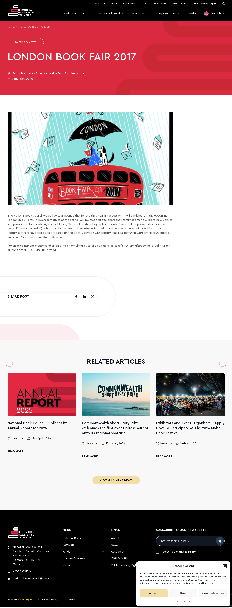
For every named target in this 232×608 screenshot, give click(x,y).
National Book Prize (76, 13)
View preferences (213, 593)
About (98, 4)
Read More (15, 452)
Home (11, 27)
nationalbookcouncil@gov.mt (32, 579)
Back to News (22, 42)
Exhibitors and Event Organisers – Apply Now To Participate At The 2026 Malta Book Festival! (190, 429)
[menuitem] (214, 13)
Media (192, 13)
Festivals (68, 545)
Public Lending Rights (204, 4)
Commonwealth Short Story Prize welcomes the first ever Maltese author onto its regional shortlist (115, 429)
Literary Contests (163, 13)
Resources (129, 4)
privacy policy (187, 552)
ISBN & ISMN (179, 4)
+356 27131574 (22, 572)
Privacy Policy (183, 601)
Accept (153, 593)
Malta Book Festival (111, 13)
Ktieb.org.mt (26, 600)
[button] (225, 566)
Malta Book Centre (156, 4)
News (114, 4)
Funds (136, 13)
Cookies (70, 600)
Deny (183, 593)
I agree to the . (179, 552)
